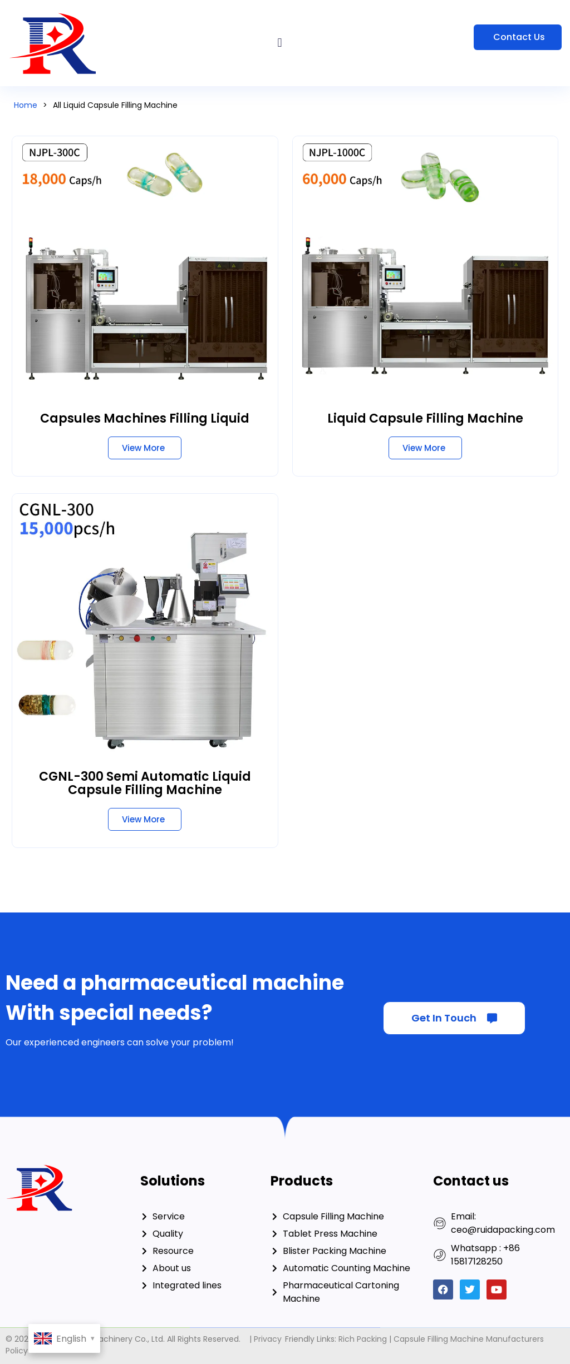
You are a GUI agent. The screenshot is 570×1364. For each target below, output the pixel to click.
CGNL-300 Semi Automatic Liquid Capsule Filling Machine (145, 783)
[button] (279, 43)
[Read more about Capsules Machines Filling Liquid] (144, 448)
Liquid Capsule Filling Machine (425, 418)
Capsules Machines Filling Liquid (144, 418)
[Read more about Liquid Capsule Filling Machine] (425, 448)
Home (25, 105)
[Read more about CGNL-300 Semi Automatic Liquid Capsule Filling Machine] (144, 819)
